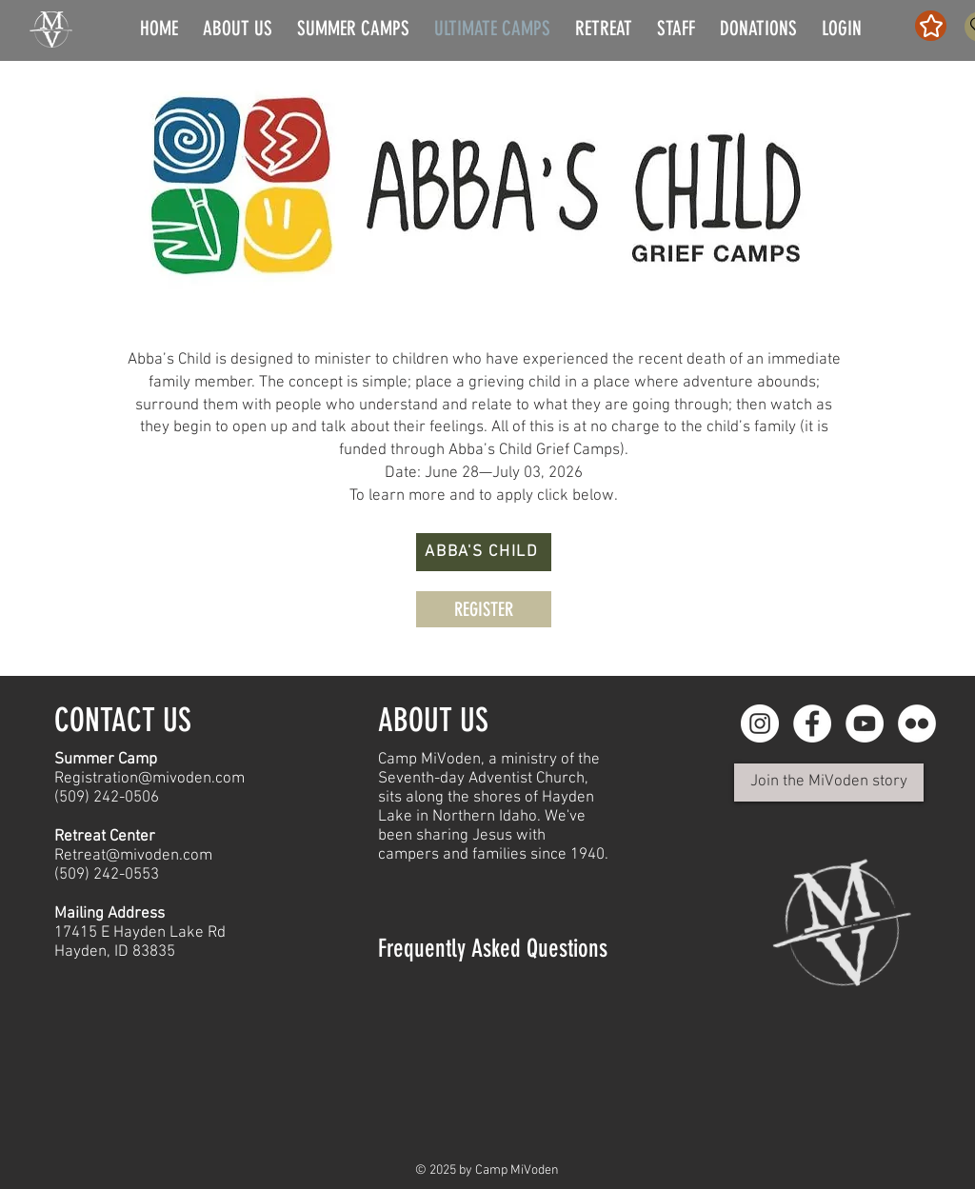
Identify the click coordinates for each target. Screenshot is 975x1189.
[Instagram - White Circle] (760, 723)
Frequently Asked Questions (492, 948)
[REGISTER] (483, 609)
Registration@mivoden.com (149, 778)
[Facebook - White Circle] (812, 723)
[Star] (930, 25)
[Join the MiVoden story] (829, 782)
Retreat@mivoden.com (133, 855)
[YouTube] (865, 723)
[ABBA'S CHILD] (483, 552)
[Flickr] (917, 723)
